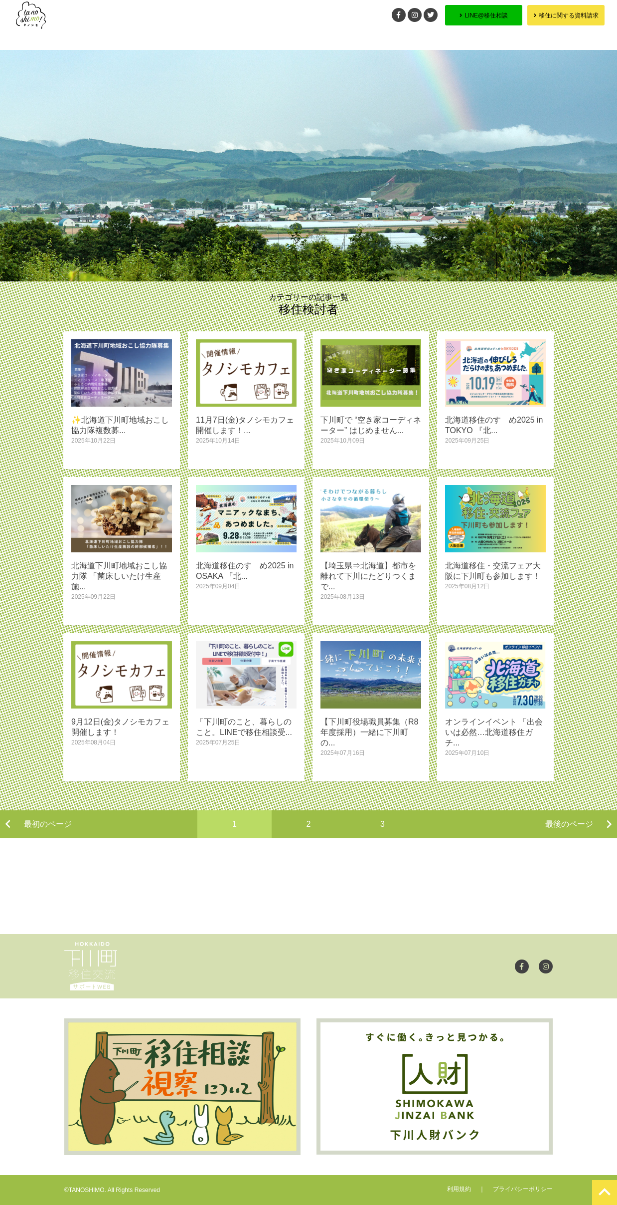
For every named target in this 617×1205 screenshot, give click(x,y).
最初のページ (48, 824)
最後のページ (569, 824)
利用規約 (459, 1189)
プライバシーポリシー (523, 1189)
